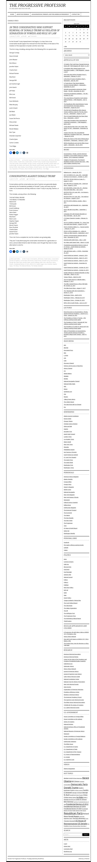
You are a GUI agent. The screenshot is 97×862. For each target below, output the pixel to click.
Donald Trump (37, 162)
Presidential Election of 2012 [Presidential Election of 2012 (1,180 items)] (77, 804)
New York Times (68, 444)
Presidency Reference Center (71, 692)
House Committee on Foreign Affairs (73, 716)
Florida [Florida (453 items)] (72, 790)
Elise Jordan (15, 163)
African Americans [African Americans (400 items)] (77, 778)
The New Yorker (68, 520)
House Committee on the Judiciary (73, 719)
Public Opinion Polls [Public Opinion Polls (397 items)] (77, 810)
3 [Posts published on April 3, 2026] (83, 29)
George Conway (32, 163)
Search (86, 834)
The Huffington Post (69, 613)
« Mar (65, 46)
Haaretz (66, 429)
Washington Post (68, 465)
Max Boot (47, 165)
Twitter (66, 550)
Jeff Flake (46, 163)
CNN (65, 360)
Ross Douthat (48, 264)
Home (12, 14)
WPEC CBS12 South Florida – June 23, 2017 (75, 303)
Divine (80, 858)
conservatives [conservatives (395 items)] (67, 784)
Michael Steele (13, 167)
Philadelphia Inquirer (69, 449)
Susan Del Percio (37, 169)
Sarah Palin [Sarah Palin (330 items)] (81, 816)
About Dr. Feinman (23, 14)
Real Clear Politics (68, 587)
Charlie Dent (21, 162)
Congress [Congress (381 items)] (82, 781)
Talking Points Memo (69, 399)
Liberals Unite (67, 574)
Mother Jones (67, 489)
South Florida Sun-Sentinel (71, 455)
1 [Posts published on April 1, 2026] (76, 29)
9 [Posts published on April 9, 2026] (80, 32)
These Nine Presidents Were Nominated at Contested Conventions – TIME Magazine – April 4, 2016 (75, 122)
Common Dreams (68, 562)
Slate (65, 595)
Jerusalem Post (68, 431)
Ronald (24, 36)
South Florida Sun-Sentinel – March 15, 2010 (76, 260)
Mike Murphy (21, 167)
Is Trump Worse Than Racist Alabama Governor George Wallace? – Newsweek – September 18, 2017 (75, 84)
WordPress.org (68, 851)
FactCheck (66, 569)
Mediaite (66, 376)
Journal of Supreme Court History (73, 674)
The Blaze (16, 266)
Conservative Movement (27, 260)
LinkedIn (66, 547)
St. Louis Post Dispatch (70, 457)
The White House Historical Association (74, 702)
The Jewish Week (68, 462)
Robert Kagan (40, 264)
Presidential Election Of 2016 (21, 264)
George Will (40, 163)
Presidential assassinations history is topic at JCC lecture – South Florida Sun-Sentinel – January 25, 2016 (76, 246)
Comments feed (68, 849)
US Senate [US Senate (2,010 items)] (82, 823)
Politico (66, 580)
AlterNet (66, 348)
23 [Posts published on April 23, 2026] (80, 38)
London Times (68, 436)
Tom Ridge (46, 169)
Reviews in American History (71, 694)
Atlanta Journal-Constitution (71, 416)
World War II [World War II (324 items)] (83, 826)
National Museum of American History (74, 731)
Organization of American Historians (73, 689)
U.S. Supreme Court (69, 759)
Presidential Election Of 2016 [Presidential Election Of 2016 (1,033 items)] (75, 806)
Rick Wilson (52, 167)
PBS (65, 394)
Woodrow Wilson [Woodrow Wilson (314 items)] (77, 826)
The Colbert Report (69, 402)
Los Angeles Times (69, 439)
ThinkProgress (67, 621)
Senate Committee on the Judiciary (73, 739)
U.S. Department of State (70, 749)
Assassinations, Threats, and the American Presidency (50, 14)
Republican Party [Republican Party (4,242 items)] (73, 813)
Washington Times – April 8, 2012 (73, 295)
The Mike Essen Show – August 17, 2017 (75, 288)
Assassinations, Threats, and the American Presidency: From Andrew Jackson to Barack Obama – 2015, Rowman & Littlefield (75, 155)
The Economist (68, 513)
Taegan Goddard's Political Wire (72, 600)
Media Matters (68, 373)
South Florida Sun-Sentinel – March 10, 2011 (76, 258)
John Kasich (26, 165)
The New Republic (68, 518)
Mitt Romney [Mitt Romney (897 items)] (68, 802)
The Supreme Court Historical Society (74, 700)
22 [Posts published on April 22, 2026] (76, 38)
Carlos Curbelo (13, 162)
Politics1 (66, 582)
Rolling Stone (67, 505)
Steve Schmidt (28, 169)
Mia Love (53, 165)
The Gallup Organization (70, 608)
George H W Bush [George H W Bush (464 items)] (77, 792)
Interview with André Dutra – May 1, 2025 (75, 240)
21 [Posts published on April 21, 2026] (73, 38)
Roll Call (66, 590)
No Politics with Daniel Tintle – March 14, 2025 (76, 242)
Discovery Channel (69, 363)
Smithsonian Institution (70, 741)
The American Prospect (70, 510)
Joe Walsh (19, 165)
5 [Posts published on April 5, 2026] (65, 32)
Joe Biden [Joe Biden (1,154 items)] (80, 797)
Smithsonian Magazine (70, 507)
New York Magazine (69, 495)
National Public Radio (69, 384)
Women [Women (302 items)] (71, 826)
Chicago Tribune (68, 421)
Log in (65, 844)
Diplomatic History (69, 666)
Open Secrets (67, 687)
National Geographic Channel (71, 381)
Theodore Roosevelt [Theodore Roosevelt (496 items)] (69, 821)
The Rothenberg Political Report (72, 618)
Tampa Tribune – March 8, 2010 (72, 277)
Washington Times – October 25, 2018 (74, 300)
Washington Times (69, 467)
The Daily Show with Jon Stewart (72, 404)
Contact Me (76, 14)
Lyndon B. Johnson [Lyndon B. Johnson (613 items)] (81, 799)
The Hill (66, 611)
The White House (68, 744)
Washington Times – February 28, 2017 (74, 297)
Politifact (66, 585)
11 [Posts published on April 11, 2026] (87, 32)
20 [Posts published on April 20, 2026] (69, 38)
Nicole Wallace (29, 167)
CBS (65, 358)
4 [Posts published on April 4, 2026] (87, 29)
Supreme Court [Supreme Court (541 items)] (68, 818)
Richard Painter (38, 167)
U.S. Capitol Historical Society (71, 707)
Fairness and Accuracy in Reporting (73, 366)
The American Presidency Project (73, 697)
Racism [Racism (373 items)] (84, 810)
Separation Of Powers (18, 169)
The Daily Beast (68, 605)
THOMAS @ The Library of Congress (73, 705)
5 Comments (31, 179)
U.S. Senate (67, 757)
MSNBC (66, 378)
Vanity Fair (66, 531)
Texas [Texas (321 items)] (87, 818)
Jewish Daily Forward (69, 434)
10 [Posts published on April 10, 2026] (83, 32)
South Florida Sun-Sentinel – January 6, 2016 (75, 255)
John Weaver (33, 165)
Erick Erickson (54, 260)
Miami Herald (67, 442)
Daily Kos (66, 564)
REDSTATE (33, 264)
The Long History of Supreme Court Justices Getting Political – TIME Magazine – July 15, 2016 (75, 99)
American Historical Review (71, 657)
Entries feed (67, 846)
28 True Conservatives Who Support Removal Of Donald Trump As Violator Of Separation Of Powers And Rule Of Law (34, 30)
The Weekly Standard (36, 266)
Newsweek (67, 500)
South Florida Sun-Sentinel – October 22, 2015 (76, 270)
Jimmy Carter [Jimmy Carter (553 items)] (72, 797)
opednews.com (68, 391)
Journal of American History (71, 671)
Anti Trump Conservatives (41, 160)
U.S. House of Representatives (72, 754)
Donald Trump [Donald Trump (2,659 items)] (71, 787)
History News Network (70, 636)
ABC (65, 345)
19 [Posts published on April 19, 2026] (65, 38)
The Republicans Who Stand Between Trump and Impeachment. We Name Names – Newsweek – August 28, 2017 (76, 105)
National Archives (68, 724)
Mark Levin (43, 262)
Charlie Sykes (28, 162)
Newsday (66, 447)
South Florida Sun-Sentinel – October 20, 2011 (76, 267)
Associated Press (68, 350)
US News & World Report (70, 528)
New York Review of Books (71, 497)
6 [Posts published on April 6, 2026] (69, 32)
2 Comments (33, 36)
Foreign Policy (67, 484)
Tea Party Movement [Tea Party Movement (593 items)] (79, 818)
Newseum (66, 734)
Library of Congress (69, 721)
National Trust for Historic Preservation (74, 682)
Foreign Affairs (68, 482)
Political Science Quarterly (71, 502)
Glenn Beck (19, 262)
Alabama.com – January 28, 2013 (72, 172)
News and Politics (15, 160)
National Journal (68, 577)
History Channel (68, 368)
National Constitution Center (71, 679)
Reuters (66, 397)
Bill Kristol (51, 160)
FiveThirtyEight (68, 572)
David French (37, 260)
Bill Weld (57, 160)
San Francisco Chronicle (70, 452)
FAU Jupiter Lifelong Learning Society (74, 545)
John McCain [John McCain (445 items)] (72, 799)
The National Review (24, 266)
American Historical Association (72, 654)
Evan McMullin (23, 163)
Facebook (66, 542)
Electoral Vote (67, 567)
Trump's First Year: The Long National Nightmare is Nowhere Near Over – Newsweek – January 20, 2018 (76, 134)
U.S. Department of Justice (71, 746)
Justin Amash (40, 165)
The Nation (67, 515)
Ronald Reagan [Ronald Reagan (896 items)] (73, 816)
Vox (65, 407)
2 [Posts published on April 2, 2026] (80, 29)
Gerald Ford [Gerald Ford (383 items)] (73, 795)
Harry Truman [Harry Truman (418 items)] (79, 795)
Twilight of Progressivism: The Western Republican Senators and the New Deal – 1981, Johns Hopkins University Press (76, 161)
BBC (65, 353)
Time (65, 525)
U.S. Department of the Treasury (72, 752)
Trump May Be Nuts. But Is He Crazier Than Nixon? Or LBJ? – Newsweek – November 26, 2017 (76, 128)
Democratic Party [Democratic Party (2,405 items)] (79, 784)
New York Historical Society (71, 684)
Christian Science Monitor (70, 424)
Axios (65, 559)
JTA (65, 371)
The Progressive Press (70, 616)
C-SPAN (66, 355)
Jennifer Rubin (53, 163)
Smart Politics (67, 598)
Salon (65, 592)
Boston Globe (67, 418)
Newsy (65, 389)
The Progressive (68, 523)
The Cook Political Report (70, 603)
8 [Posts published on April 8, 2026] (76, 32)
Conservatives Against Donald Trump (32, 176)
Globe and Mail (68, 426)
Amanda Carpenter (29, 160)
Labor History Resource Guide (72, 676)
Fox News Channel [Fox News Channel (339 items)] (78, 790)
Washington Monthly (69, 533)
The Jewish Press (68, 460)
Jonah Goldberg (35, 262)
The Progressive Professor (37, 5)
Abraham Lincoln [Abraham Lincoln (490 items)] (68, 778)
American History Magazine (71, 476)
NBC (65, 386)
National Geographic (69, 492)
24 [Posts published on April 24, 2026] (83, 38)
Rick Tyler (45, 167)
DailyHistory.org (68, 663)
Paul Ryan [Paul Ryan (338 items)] (75, 801)
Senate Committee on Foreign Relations (74, 736)
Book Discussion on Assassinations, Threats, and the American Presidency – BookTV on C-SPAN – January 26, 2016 (76, 313)
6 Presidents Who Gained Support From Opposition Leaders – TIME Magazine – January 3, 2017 (76, 70)
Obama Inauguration (69, 768)
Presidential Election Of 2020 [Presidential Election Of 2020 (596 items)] (72, 809)
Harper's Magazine (69, 487)
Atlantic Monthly (68, 479)
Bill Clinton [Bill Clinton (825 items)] (75, 781)
